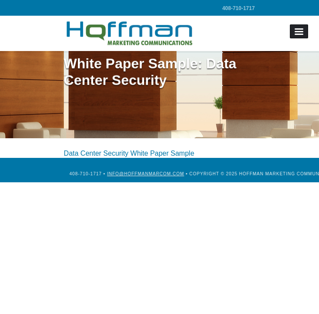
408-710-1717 (238, 8)
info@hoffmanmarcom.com (166, 173)
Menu (299, 31)
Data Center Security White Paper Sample (129, 153)
